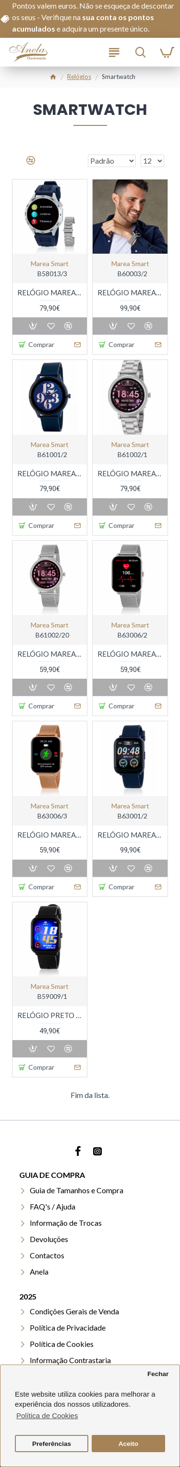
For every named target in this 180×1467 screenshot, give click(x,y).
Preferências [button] (51, 1443)
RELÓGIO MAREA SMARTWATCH (49, 292)
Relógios (79, 76)
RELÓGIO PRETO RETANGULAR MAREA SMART (49, 1015)
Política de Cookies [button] (47, 1415)
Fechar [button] (157, 1373)
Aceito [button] (128, 1443)
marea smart (50, 263)
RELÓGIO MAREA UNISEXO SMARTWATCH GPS (129, 834)
